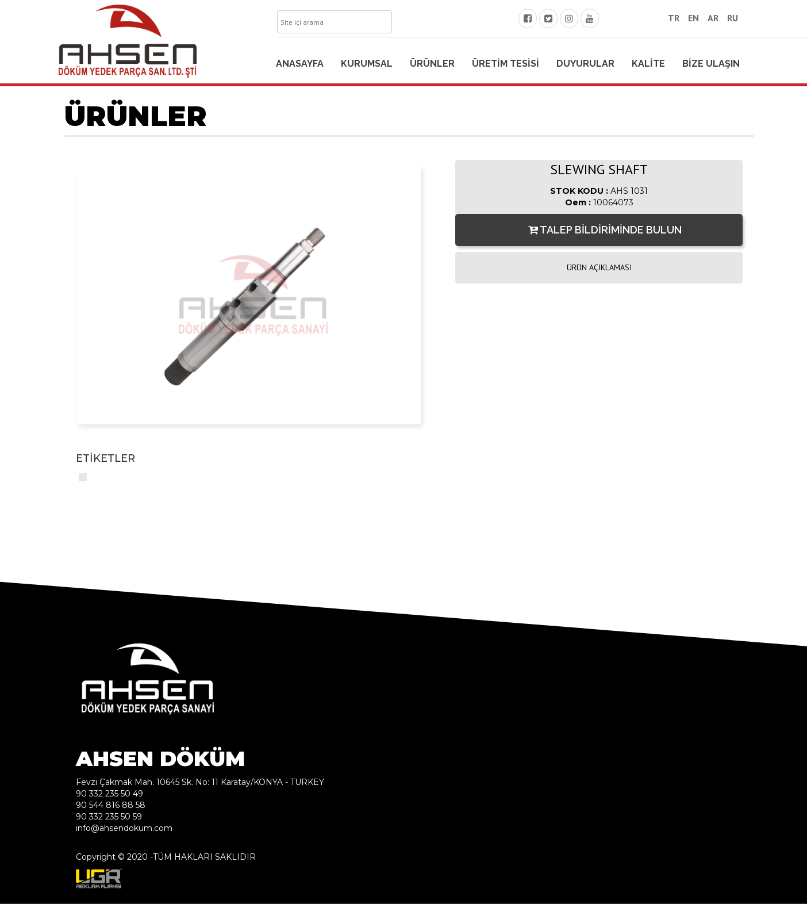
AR (713, 18)
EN (693, 18)
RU (732, 18)
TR (673, 18)
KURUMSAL (367, 63)
